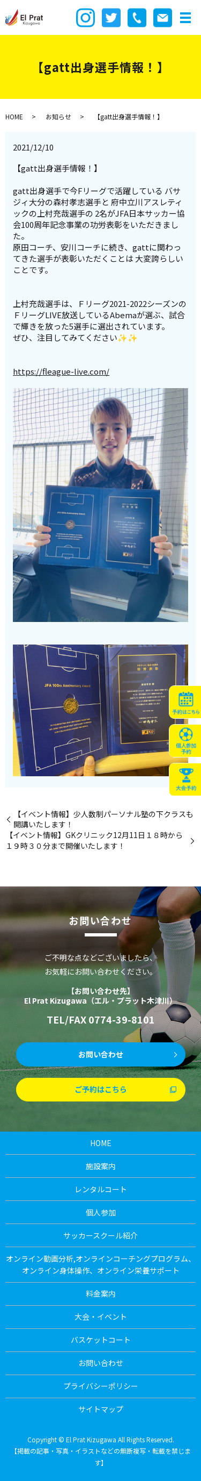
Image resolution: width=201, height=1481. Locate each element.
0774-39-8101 (121, 1019)
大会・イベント (101, 1316)
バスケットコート (101, 1339)
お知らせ (58, 116)
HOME (14, 116)
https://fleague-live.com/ (61, 371)
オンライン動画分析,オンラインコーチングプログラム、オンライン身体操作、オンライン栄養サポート (101, 1264)
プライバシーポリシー (100, 1385)
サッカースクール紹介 (100, 1235)
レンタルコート (101, 1189)
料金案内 (101, 1293)
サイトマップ (100, 1409)
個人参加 (101, 1212)
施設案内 (101, 1166)
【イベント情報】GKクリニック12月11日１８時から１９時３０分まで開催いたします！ (94, 840)
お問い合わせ (100, 1054)
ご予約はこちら (101, 1089)
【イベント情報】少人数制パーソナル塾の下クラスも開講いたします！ (103, 819)
